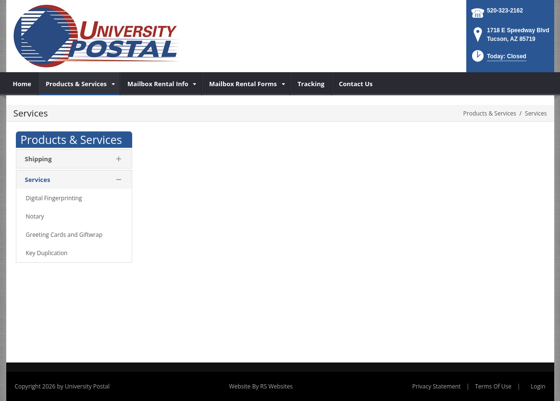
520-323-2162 (505, 10)
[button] (498, 59)
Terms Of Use (493, 386)
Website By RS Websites (261, 386)
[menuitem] (22, 83)
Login (538, 386)
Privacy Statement (436, 386)
